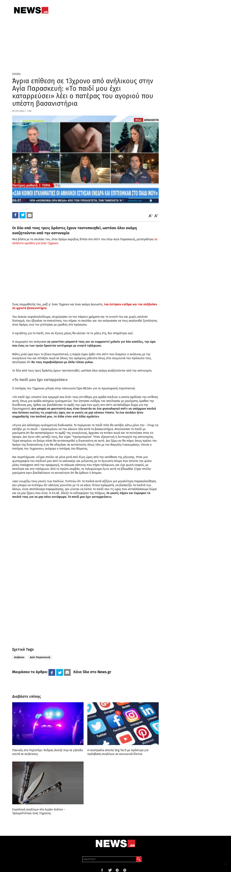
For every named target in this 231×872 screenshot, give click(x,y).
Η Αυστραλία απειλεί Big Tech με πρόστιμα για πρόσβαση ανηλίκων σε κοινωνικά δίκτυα (117, 752)
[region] (40, 609)
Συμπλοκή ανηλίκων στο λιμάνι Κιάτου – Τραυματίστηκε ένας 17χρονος (38, 811)
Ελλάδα (16, 74)
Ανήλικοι (19, 657)
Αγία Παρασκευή (40, 657)
